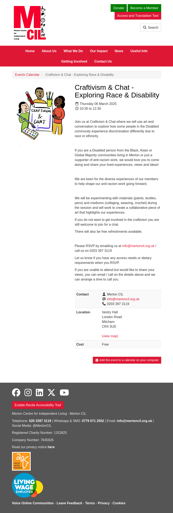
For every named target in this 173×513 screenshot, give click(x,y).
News (119, 51)
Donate (118, 8)
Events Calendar (27, 74)
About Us (49, 51)
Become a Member (144, 8)
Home (30, 51)
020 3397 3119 (40, 421)
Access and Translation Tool (137, 15)
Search (150, 27)
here (51, 447)
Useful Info (139, 51)
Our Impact (99, 51)
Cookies (119, 503)
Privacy (104, 503)
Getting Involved (74, 61)
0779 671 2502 (93, 421)
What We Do (73, 51)
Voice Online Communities (33, 503)
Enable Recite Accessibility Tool (38, 405)
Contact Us (103, 61)
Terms (90, 503)
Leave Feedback (69, 503)
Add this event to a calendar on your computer (127, 360)
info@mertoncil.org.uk (138, 246)
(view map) (110, 336)
